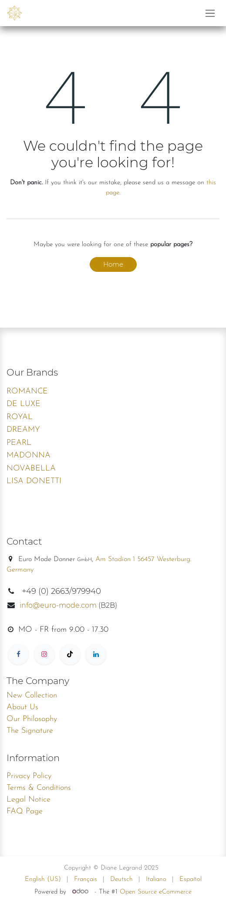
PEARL (19, 443)
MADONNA (29, 455)
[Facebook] (18, 654)
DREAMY (23, 430)
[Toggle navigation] (210, 13)
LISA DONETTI (34, 481)
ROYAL (20, 417)
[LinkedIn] (95, 654)
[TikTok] (70, 654)
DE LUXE (23, 404)
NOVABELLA (31, 468)
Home (113, 264)
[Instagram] (44, 654)
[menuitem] (43, 880)
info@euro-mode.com (58, 605)
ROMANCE (27, 391)
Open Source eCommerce (156, 892)
